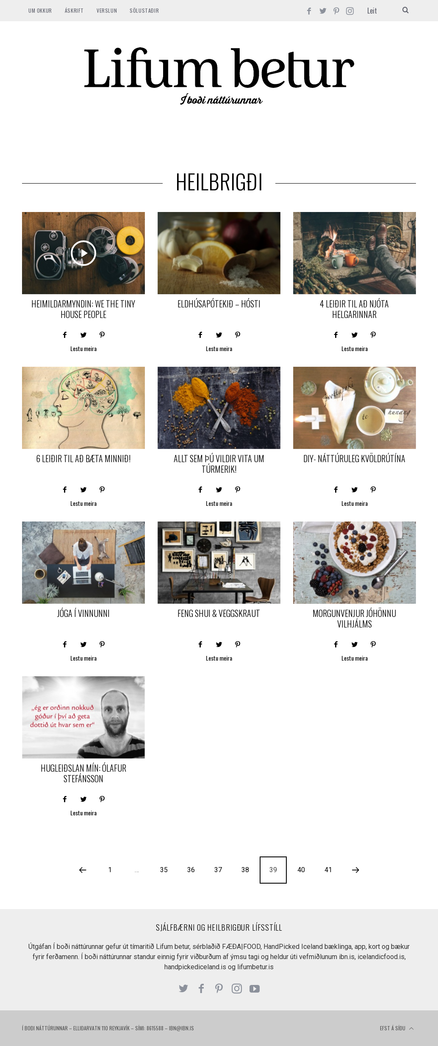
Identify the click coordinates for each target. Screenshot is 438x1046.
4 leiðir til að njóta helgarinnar (354, 309)
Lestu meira (83, 349)
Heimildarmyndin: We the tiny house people (83, 309)
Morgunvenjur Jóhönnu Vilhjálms (354, 618)
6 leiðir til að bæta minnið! (83, 458)
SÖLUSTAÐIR (144, 10)
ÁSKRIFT (74, 10)
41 (328, 870)
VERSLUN (107, 10)
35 (164, 870)
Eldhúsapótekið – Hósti (219, 303)
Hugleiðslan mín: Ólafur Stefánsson (83, 773)
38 (245, 870)
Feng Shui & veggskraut (218, 613)
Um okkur (40, 10)
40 (301, 870)
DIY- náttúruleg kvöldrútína (354, 458)
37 (218, 870)
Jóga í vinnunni (83, 613)
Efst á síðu (397, 1028)
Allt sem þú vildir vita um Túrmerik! (219, 463)
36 (191, 870)
